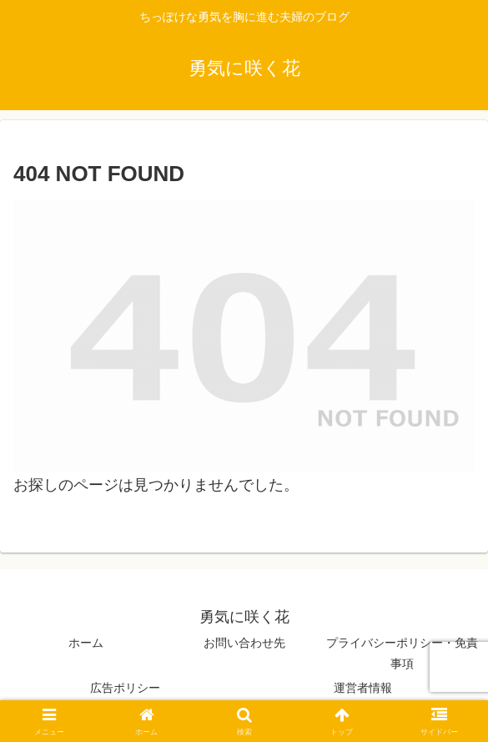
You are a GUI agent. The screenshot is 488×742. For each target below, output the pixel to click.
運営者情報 (363, 687)
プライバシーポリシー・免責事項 (402, 653)
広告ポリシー (125, 687)
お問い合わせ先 (244, 642)
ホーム (85, 642)
